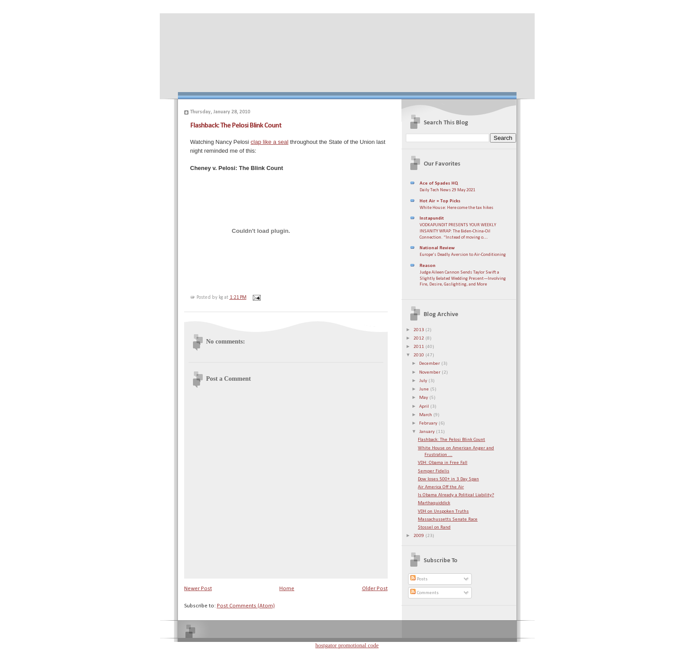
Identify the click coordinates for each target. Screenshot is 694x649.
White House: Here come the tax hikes (457, 207)
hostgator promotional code (347, 645)
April (424, 406)
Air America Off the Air (441, 487)
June (424, 389)
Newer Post (198, 588)
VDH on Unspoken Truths (443, 511)
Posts (419, 579)
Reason (428, 265)
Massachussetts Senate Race (448, 519)
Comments (424, 593)
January (427, 431)
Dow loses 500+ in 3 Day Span (448, 479)
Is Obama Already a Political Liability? (456, 495)
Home (286, 588)
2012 (419, 338)
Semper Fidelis (433, 471)
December (430, 363)
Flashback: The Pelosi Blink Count (235, 125)
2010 (419, 355)
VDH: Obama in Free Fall (442, 462)
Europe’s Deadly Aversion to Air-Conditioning (463, 254)
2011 (419, 346)
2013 (419, 330)
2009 (419, 535)
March (426, 415)
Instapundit (432, 218)
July (423, 381)
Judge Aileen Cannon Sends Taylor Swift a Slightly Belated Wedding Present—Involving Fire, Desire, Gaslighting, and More (463, 278)
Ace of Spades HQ (439, 183)
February (429, 423)
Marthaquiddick (434, 503)
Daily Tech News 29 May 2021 (447, 190)
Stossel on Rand (434, 527)
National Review (437, 248)
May (424, 397)
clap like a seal (269, 142)
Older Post (375, 588)
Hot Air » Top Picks (440, 201)
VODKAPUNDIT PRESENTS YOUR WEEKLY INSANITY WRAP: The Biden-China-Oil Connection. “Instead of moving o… (458, 231)
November (430, 372)
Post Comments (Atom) (246, 606)
